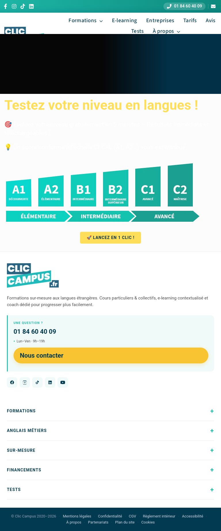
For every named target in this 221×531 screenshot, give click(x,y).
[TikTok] (22, 6)
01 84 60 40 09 (35, 331)
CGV (132, 516)
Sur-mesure (21, 450)
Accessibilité (192, 516)
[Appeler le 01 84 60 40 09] (184, 6)
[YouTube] (63, 382)
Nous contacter (41, 355)
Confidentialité (110, 516)
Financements (24, 470)
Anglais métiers (27, 430)
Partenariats (98, 522)
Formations (21, 411)
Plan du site (125, 522)
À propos (73, 522)
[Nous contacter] (213, 6)
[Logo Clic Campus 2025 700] (27, 29)
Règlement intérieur (159, 516)
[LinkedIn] (31, 6)
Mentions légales (77, 516)
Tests (14, 489)
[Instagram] (14, 6)
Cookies (148, 522)
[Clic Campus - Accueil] (33, 275)
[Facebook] (5, 6)
